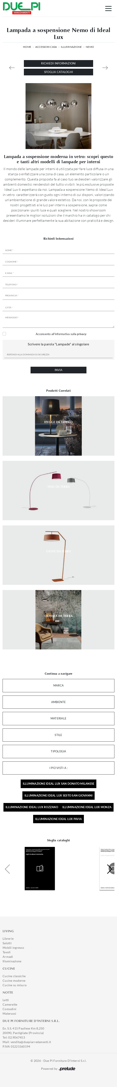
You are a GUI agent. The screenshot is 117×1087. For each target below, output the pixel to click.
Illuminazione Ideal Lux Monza (86, 807)
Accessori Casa (46, 46)
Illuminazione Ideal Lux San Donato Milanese (58, 783)
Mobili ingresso (13, 947)
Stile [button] (58, 735)
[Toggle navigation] (108, 8)
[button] (109, 869)
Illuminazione (71, 46)
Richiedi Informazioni (58, 63)
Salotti (7, 943)
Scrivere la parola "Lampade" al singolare (58, 344)
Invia (58, 370)
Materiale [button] (58, 718)
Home (27, 46)
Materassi (9, 1013)
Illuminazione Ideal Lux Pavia (58, 819)
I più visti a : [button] (58, 768)
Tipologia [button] (58, 751)
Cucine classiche (14, 976)
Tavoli (7, 952)
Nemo (90, 46)
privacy (81, 334)
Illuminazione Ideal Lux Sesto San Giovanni (59, 795)
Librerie (8, 938)
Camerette (10, 1004)
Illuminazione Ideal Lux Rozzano (32, 807)
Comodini (9, 1009)
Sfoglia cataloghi (58, 72)
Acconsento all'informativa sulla (61, 334)
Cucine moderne (14, 980)
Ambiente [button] (58, 702)
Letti (6, 1000)
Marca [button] (58, 685)
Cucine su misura (14, 985)
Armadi (8, 956)
